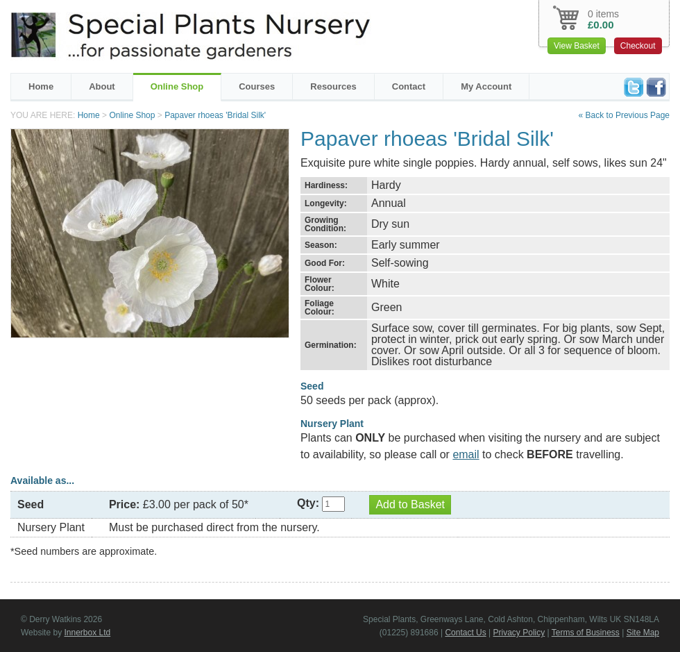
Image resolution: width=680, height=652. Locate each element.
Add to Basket (410, 504)
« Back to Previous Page (624, 115)
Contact (408, 86)
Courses (257, 86)
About (102, 86)
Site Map (643, 632)
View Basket (577, 46)
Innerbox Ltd (87, 632)
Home (40, 86)
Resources (333, 86)
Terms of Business (586, 632)
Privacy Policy (519, 632)
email (465, 454)
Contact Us (465, 632)
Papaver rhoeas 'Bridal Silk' (215, 115)
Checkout (638, 46)
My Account (486, 86)
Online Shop (177, 86)
